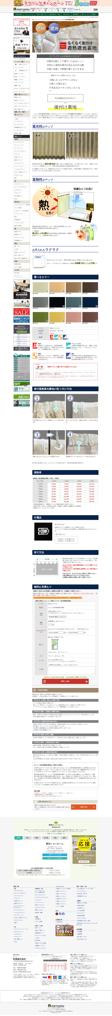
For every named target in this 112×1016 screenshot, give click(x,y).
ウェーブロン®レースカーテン (21, 103)
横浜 (36, 839)
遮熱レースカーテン (19, 100)
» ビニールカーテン (40, 896)
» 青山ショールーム (61, 895)
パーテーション (18, 213)
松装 (33, 19)
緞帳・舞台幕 (17, 225)
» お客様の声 (59, 923)
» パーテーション (39, 903)
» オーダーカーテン (19, 891)
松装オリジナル (20, 64)
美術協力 (76, 14)
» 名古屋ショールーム (61, 900)
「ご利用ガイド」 (51, 794)
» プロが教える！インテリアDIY (85, 889)
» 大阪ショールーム (61, 902)
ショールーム (29, 14)
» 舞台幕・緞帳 (38, 913)
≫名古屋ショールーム (22, 341)
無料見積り (63, 708)
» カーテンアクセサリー (20, 894)
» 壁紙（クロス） (39, 911)
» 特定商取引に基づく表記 (83, 921)
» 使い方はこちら (60, 534)
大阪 (55, 839)
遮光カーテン (17, 97)
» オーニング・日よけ (40, 936)
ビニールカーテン (19, 124)
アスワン (18, 79)
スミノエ (18, 82)
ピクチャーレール (19, 237)
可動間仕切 (17, 219)
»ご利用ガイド (63, 697)
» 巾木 (15, 942)
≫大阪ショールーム (21, 343)
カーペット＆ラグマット (20, 187)
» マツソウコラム (81, 892)
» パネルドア (38, 901)
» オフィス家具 (38, 922)
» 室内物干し (38, 920)
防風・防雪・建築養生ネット (22, 258)
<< (51, 960)
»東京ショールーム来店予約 (55, 859)
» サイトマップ (81, 914)
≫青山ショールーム (21, 337)
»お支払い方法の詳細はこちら (42, 731)
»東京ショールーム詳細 (55, 856)
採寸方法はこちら (83, 629)
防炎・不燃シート (19, 255)
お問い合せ (83, 808)
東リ (17, 85)
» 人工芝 (37, 939)
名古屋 (46, 839)
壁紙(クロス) (17, 231)
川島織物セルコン (21, 70)
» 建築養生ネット (39, 934)
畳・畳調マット (18, 196)
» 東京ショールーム (61, 892)
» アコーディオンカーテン (41, 898)
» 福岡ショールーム (61, 905)
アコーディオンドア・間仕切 (22, 204)
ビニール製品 (17, 207)
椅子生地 (16, 273)
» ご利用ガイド (81, 909)
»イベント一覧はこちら (90, 866)
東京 (18, 839)
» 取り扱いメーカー (82, 937)
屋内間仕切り (17, 264)
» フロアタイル (17, 935)
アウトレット (17, 276)
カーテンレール (18, 148)
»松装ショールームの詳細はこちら (56, 834)
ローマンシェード (19, 145)
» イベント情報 (60, 907)
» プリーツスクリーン (19, 911)
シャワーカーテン (19, 130)
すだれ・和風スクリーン (20, 172)
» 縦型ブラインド (18, 904)
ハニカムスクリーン (19, 169)
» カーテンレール (18, 897)
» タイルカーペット (19, 932)
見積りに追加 (74, 682)
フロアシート (17, 193)
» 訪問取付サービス (82, 897)
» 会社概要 (79, 932)
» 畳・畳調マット (18, 940)
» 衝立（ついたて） (40, 906)
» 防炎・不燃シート (40, 931)
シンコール (19, 76)
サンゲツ (18, 67)
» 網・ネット (38, 929)
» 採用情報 (79, 935)
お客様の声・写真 (54, 14)
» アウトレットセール (40, 949)
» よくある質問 (81, 911)
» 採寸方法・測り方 (82, 895)
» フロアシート (17, 937)
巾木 (15, 199)
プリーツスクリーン (19, 166)
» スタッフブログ (81, 919)
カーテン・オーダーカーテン (43, 19)
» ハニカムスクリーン (19, 913)
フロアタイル (17, 190)
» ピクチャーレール (40, 908)
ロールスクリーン (19, 163)
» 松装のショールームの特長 (63, 889)
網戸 (15, 178)
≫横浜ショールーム (21, 339)
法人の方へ (66, 14)
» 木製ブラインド (18, 902)
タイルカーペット (19, 184)
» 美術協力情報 (81, 916)
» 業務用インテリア (40, 946)
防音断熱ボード (18, 240)
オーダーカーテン (20, 56)
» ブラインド (17, 899)
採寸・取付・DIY (41, 14)
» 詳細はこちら (51, 975)
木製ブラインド (18, 157)
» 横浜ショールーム (61, 897)
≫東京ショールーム (21, 334)
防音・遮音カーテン (19, 109)
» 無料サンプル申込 (82, 904)
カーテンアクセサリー (20, 151)
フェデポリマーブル (21, 88)
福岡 (64, 839)
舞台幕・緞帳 (17, 133)
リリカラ (18, 73)
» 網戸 (15, 923)
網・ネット (17, 246)
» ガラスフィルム (18, 921)
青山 (27, 839)
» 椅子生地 (37, 941)
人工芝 (16, 249)
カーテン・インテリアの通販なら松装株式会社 (56, 1010)
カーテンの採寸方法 (19, 59)
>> (59, 960)
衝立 (15, 216)
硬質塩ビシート (18, 234)
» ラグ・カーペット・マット (21, 930)
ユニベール (19, 91)
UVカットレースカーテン (21, 106)
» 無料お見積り (81, 906)
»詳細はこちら (80, 964)
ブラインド (17, 154)
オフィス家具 (17, 267)
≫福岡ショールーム (21, 345)
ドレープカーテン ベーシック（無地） (21, 118)
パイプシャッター (19, 222)
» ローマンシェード (19, 916)
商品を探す (18, 14)
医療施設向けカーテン (20, 127)
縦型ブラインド (18, 160)
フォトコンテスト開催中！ (89, 14)
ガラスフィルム (18, 175)
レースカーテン (18, 121)
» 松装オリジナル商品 (40, 944)
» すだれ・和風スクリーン (20, 918)
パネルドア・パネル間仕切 (21, 210)
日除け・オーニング (19, 252)
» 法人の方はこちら (82, 940)
